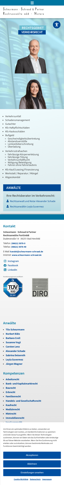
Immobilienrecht (15, 418)
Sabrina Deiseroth (15, 355)
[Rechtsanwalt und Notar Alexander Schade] (32, 202)
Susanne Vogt (13, 342)
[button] (32, 3)
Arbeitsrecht (12, 379)
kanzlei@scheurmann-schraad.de (26, 251)
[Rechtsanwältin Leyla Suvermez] (32, 207)
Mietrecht (11, 413)
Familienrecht (13, 396)
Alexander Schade (15, 351)
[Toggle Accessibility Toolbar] (57, 25)
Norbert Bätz (13, 334)
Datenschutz (35, 479)
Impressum (47, 479)
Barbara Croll (13, 338)
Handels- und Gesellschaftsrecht (23, 401)
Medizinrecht (13, 409)
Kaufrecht (11, 405)
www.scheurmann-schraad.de (26, 255)
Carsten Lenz (13, 346)
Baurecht (11, 388)
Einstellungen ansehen (32, 472)
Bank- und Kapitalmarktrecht (22, 383)
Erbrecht (10, 392)
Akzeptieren (32, 455)
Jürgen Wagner (14, 364)
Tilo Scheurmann (15, 329)
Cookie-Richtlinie (21, 479)
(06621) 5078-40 (18, 247)
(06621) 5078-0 (18, 243)
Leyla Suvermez (14, 359)
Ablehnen (32, 464)
